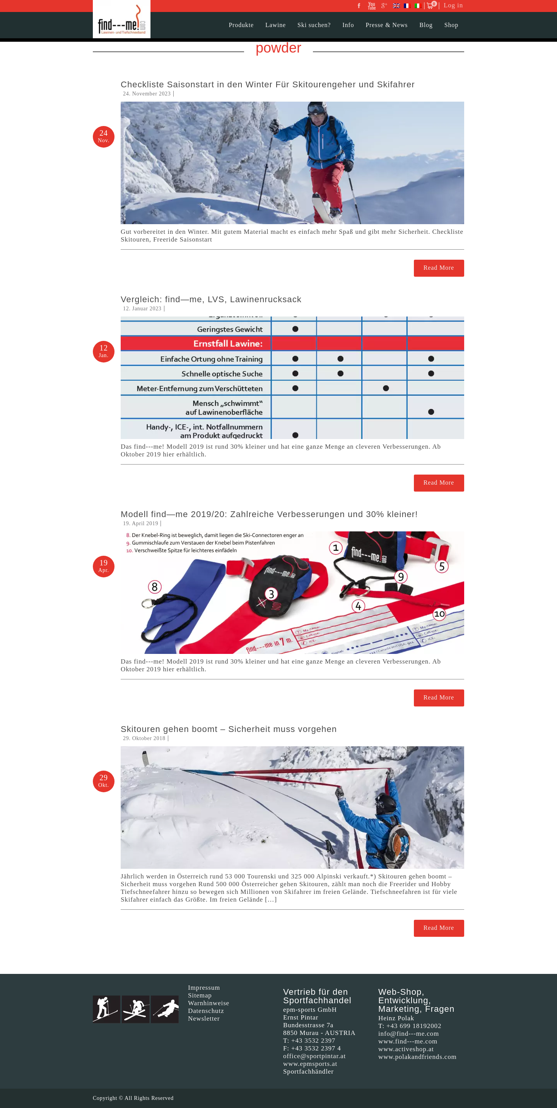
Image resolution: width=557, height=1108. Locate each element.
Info (348, 25)
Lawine (275, 25)
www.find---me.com (407, 1041)
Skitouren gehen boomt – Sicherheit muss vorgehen (229, 729)
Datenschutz (206, 1010)
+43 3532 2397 (313, 1040)
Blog (426, 25)
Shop (451, 25)
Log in (453, 5)
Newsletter (204, 1018)
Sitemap (200, 995)
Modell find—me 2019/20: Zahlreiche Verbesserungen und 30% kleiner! (269, 514)
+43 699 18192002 (413, 1026)
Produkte (241, 25)
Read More (439, 267)
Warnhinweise (208, 1003)
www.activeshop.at (406, 1049)
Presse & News (387, 25)
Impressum (204, 987)
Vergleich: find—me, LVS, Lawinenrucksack (211, 299)
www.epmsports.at (310, 1063)
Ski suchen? (314, 25)
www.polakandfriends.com (417, 1056)
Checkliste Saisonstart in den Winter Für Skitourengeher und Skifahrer (268, 84)
